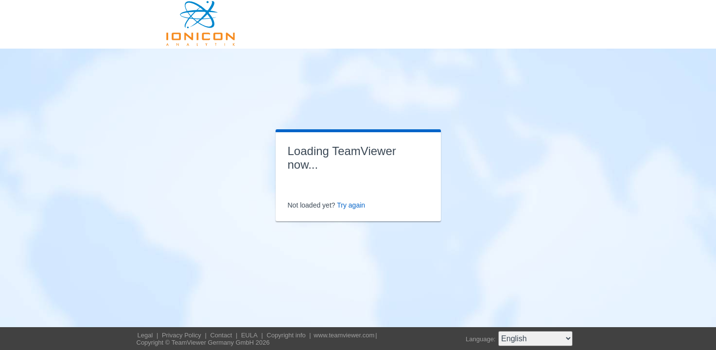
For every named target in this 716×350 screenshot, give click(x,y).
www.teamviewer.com (344, 335)
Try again (351, 205)
